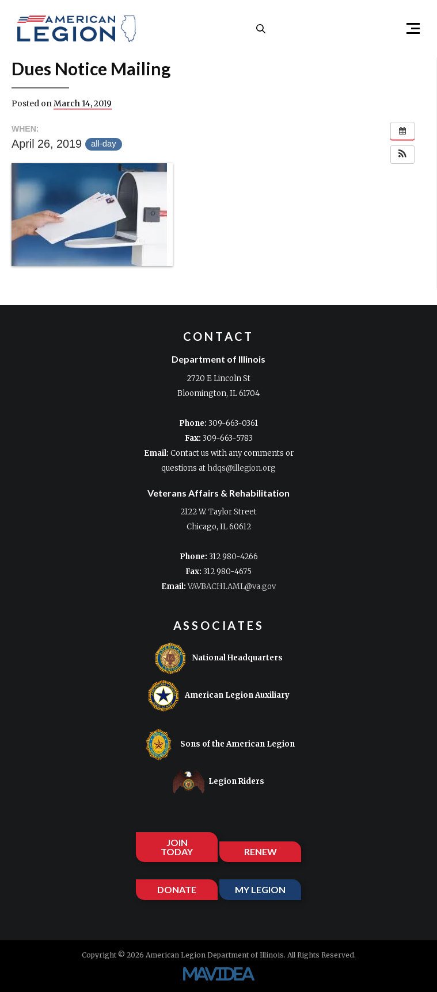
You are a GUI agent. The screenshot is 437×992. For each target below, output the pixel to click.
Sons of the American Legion (219, 744)
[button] (408, 28)
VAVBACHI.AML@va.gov (232, 586)
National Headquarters (218, 658)
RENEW (260, 851)
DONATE (176, 889)
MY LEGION (260, 889)
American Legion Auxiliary (218, 696)
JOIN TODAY (177, 847)
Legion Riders (218, 782)
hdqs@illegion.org (241, 468)
